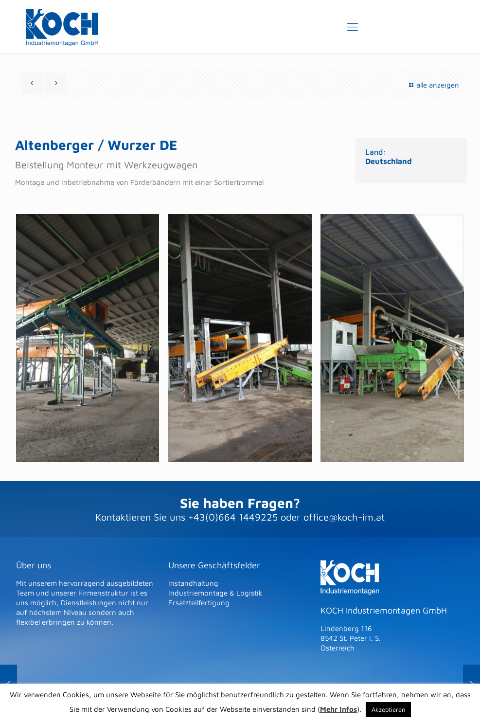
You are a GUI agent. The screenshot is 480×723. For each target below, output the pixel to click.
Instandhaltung (193, 583)
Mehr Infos (338, 709)
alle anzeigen (432, 85)
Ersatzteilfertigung (199, 602)
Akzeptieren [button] (388, 709)
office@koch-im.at (344, 517)
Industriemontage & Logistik (215, 593)
